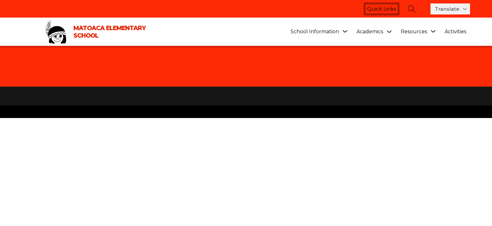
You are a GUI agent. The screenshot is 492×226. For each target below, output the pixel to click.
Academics (369, 32)
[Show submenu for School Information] (315, 31)
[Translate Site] (450, 8)
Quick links (381, 9)
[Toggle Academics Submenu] (389, 32)
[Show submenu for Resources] (414, 31)
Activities (455, 32)
